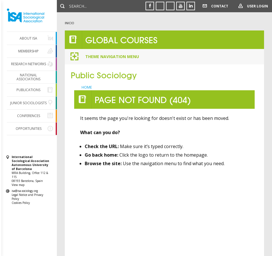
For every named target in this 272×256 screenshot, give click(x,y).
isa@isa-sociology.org (25, 191)
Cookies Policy (21, 203)
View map (18, 185)
